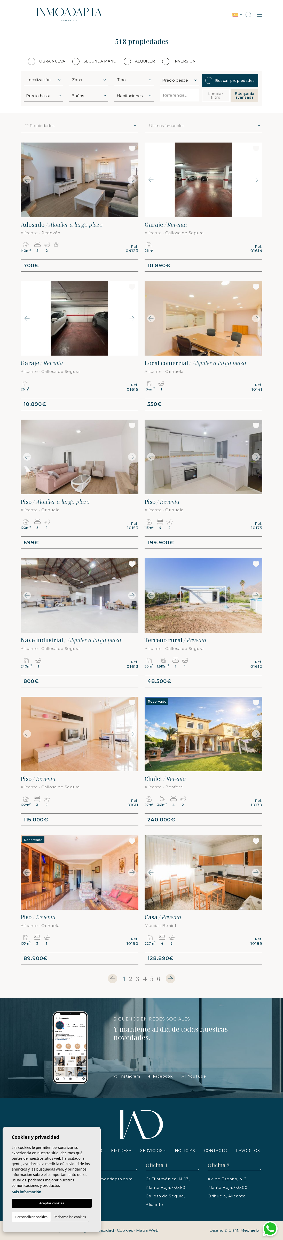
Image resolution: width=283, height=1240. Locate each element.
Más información (26, 1191)
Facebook (160, 1076)
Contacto (215, 1150)
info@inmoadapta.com (108, 1178)
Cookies (125, 1230)
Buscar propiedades (230, 80)
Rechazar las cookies (70, 1216)
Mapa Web (147, 1230)
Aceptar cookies (51, 1203)
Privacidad (103, 1230)
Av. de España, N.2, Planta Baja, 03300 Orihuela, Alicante (228, 1187)
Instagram (127, 1076)
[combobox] (43, 79)
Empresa (121, 1150)
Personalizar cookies (31, 1216)
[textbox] (44, 80)
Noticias (185, 1150)
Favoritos (248, 1150)
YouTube (193, 1076)
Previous (26, 180)
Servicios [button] (151, 1150)
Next (133, 180)
